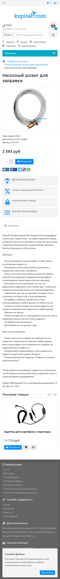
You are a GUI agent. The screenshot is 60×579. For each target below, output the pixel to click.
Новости (8, 42)
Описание (11, 225)
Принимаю (47, 572)
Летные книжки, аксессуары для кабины (26, 64)
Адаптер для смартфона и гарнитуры (27, 431)
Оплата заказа (10, 477)
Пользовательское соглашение (19, 489)
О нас (6, 469)
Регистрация (38, 42)
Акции (22, 42)
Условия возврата (12, 481)
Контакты (9, 45)
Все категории (27, 45)
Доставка (8, 473)
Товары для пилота (18, 61)
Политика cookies (12, 485)
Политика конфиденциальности (19, 492)
